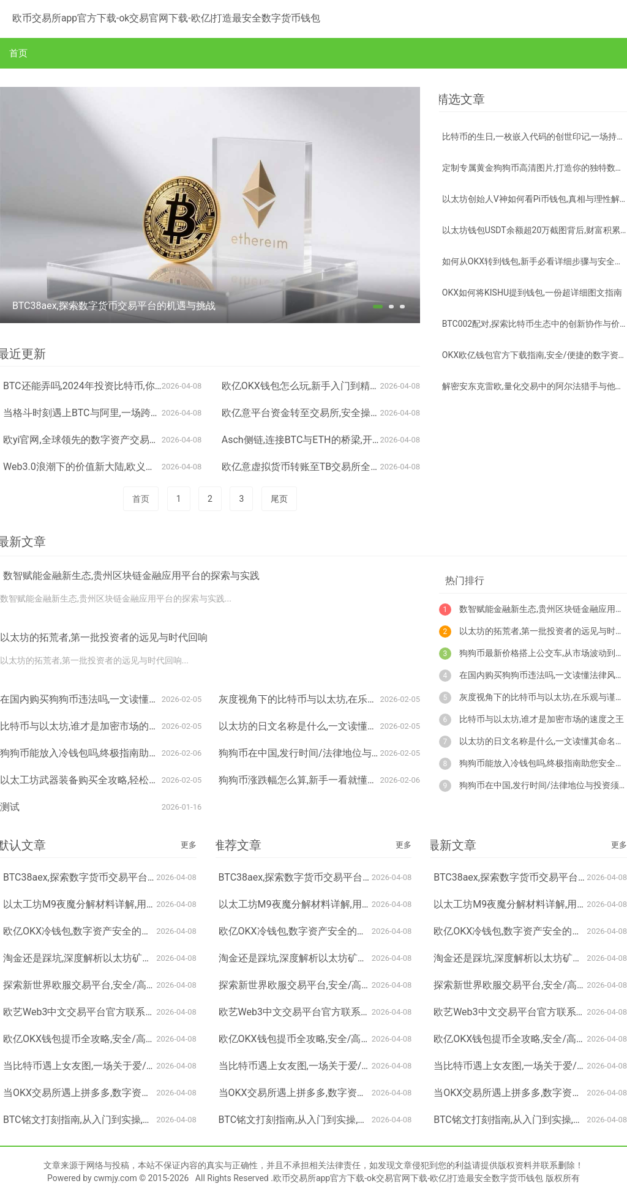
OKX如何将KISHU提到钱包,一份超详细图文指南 (532, 292)
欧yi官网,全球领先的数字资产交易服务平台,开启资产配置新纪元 (141, 440)
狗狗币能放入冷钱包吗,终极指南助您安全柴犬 (99, 753)
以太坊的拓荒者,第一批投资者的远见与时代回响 (104, 637)
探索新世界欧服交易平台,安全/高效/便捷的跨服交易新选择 (130, 985)
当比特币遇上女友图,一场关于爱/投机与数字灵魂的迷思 (123, 1066)
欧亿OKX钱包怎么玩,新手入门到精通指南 (310, 386)
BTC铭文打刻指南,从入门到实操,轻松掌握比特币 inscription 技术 (142, 1119)
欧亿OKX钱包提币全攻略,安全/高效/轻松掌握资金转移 (120, 1039)
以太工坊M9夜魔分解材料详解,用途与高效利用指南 (114, 904)
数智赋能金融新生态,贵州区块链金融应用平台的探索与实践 (131, 575)
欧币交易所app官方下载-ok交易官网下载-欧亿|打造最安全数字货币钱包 (147, 17)
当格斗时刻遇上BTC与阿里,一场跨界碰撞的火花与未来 (121, 413)
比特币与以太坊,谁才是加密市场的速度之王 (94, 726)
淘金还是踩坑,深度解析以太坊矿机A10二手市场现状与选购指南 (140, 958)
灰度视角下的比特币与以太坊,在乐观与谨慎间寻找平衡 (337, 699)
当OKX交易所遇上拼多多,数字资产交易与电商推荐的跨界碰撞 (136, 1092)
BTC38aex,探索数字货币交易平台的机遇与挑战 (104, 877)
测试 (10, 807)
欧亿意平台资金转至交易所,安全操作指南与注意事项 (335, 413)
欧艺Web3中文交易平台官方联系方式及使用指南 (108, 1012)
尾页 (279, 499)
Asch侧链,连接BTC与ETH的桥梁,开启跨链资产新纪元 (336, 440)
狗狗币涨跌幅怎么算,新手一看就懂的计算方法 (317, 780)
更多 (189, 844)
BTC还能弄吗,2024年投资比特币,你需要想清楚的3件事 (121, 386)
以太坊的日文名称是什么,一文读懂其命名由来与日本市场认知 (352, 726)
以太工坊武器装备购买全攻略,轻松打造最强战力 (104, 780)
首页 (18, 53)
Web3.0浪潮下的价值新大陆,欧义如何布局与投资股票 (118, 466)
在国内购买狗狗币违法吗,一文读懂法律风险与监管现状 (118, 699)
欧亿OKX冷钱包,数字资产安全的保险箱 (87, 931)
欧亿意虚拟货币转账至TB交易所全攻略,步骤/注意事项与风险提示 (363, 466)
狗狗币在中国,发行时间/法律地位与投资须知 (315, 753)
